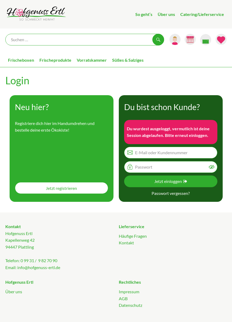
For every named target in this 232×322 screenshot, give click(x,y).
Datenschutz (130, 305)
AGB (123, 298)
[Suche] (84, 39)
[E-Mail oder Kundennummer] (170, 152)
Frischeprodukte (55, 59)
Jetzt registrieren (61, 188)
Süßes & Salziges (128, 59)
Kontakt (126, 242)
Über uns (166, 14)
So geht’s (143, 14)
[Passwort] (170, 167)
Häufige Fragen (133, 236)
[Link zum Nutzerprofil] (175, 39)
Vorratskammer (92, 59)
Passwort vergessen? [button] (171, 193)
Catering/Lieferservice (202, 14)
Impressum (129, 291)
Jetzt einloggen (170, 181)
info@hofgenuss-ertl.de (38, 267)
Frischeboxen (21, 59)
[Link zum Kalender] (190, 39)
